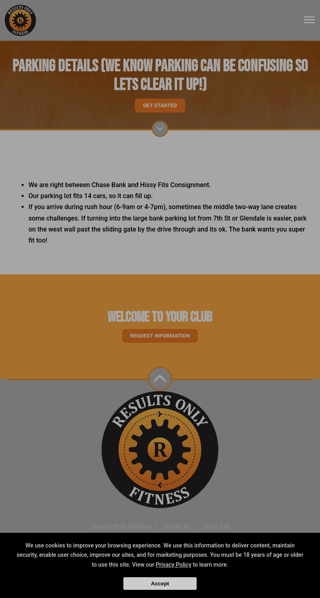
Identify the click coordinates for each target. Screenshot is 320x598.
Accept (160, 583)
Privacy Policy (173, 564)
